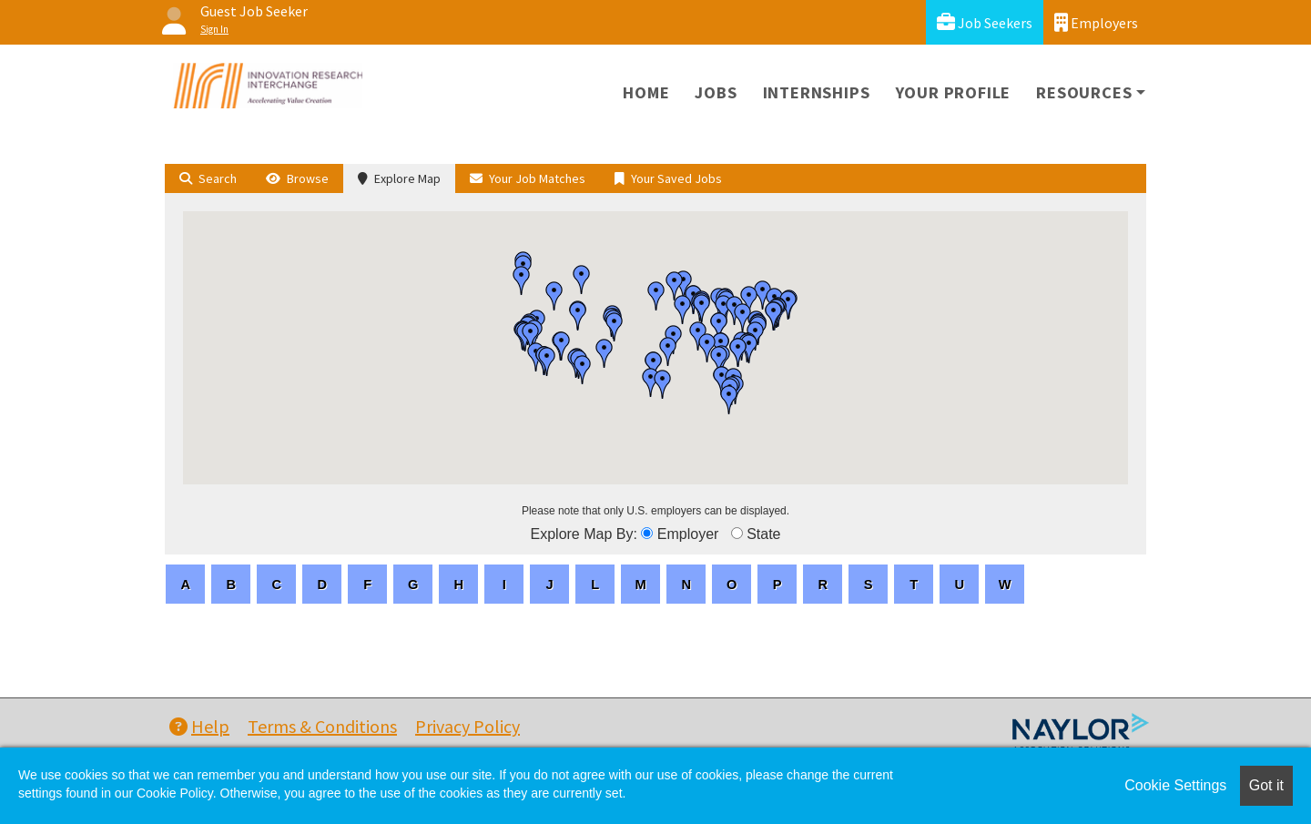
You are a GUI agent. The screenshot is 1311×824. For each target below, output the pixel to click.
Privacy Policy (467, 726)
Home (646, 92)
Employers (1096, 22)
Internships (816, 92)
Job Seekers (984, 22)
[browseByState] (737, 533)
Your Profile (953, 92)
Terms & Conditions (322, 726)
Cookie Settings (1175, 785)
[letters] (185, 584)
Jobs (716, 92)
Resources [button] (1084, 92)
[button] (554, 295)
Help (199, 726)
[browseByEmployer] (647, 533)
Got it (1266, 785)
